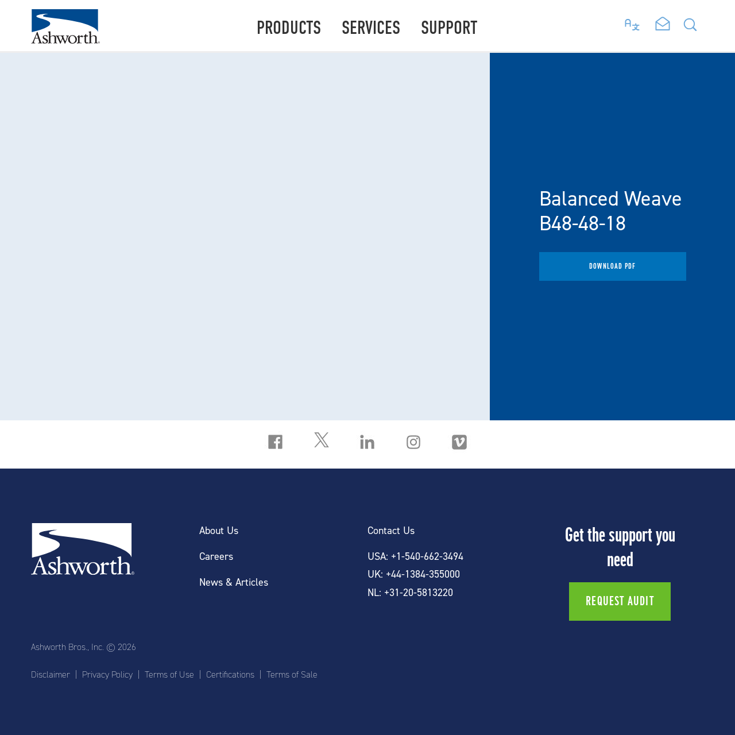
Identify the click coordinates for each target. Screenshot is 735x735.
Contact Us (391, 530)
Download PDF (612, 266)
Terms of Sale (292, 674)
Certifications (230, 674)
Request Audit (620, 601)
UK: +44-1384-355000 (414, 574)
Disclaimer (50, 674)
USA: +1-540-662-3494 (415, 556)
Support (449, 28)
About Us (218, 530)
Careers (216, 556)
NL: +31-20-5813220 (410, 592)
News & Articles (233, 582)
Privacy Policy (107, 674)
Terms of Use (169, 674)
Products (289, 28)
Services (371, 28)
